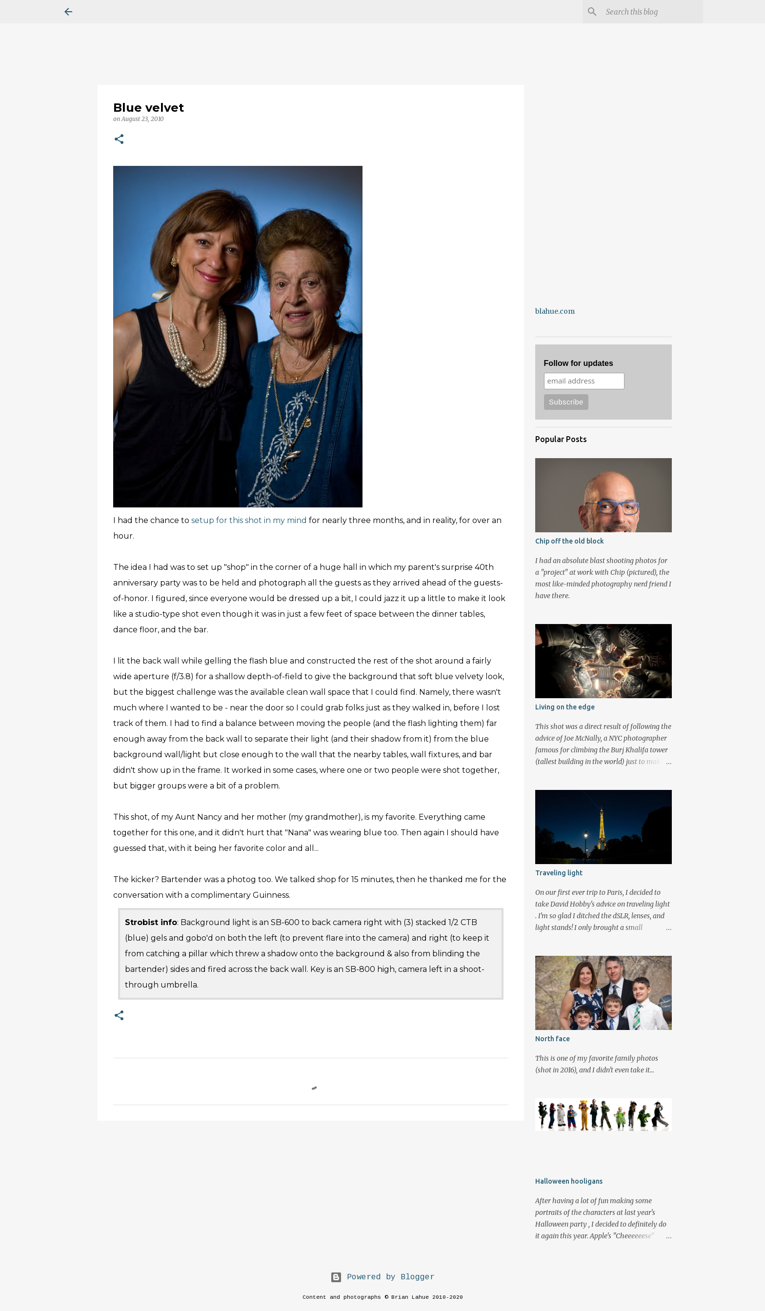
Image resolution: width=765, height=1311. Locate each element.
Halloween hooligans (569, 1181)
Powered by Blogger (382, 1277)
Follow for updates (578, 363)
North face (552, 1039)
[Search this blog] (652, 11)
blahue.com (555, 311)
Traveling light (559, 873)
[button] (119, 139)
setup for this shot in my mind (249, 520)
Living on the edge (565, 707)
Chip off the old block (569, 541)
